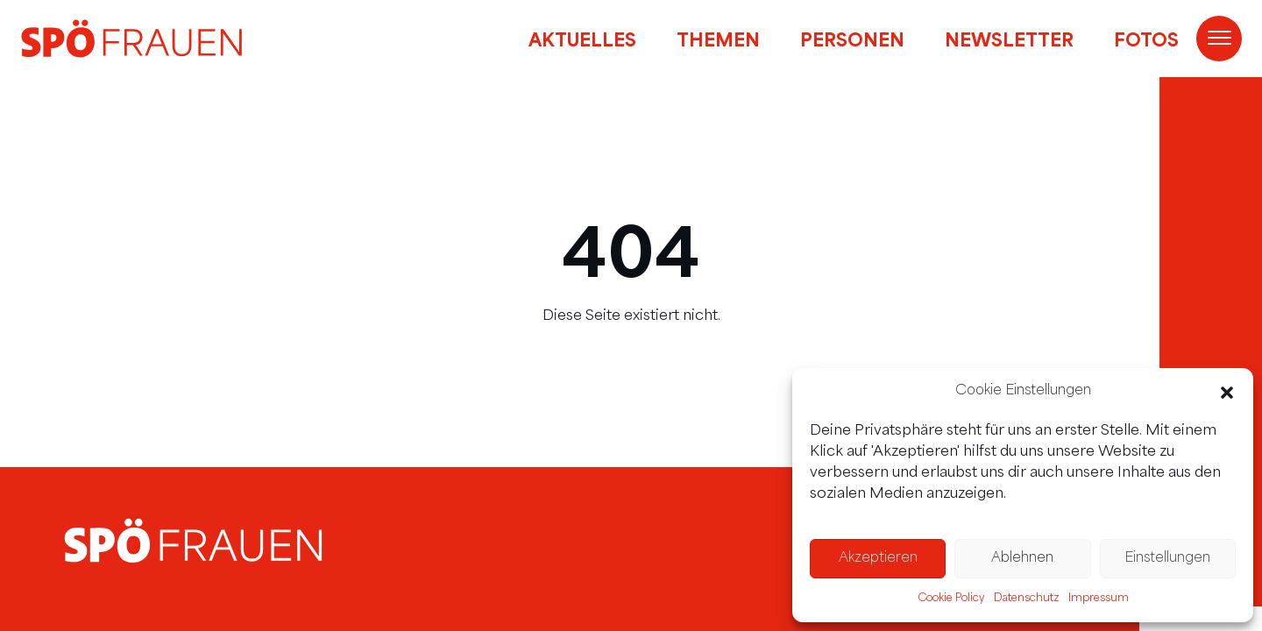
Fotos (1146, 39)
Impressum (1098, 598)
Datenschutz (1027, 598)
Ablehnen (1022, 558)
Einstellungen (1167, 558)
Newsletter (1009, 39)
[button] (1227, 392)
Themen (718, 39)
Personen (852, 39)
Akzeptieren (878, 558)
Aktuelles (582, 39)
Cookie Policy (951, 598)
